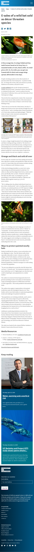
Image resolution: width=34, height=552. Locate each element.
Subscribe (4, 488)
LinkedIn (15, 545)
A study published (6, 87)
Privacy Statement (18, 540)
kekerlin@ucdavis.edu (11, 344)
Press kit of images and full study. (10, 347)
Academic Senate (5, 530)
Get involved (4, 514)
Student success (4, 510)
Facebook (2, 545)
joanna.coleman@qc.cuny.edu (14, 339)
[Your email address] (17, 482)
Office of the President (6, 528)
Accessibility (3, 540)
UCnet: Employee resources (7, 534)
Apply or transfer (5, 526)
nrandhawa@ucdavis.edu (24, 334)
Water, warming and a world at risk (16, 397)
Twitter (4, 545)
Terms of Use (10, 540)
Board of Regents (5, 532)
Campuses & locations (6, 508)
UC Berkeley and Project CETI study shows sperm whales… (15, 449)
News (7, 9)
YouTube (12, 545)
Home (2, 9)
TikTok (10, 545)
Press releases (4, 516)
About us (3, 512)
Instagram (7, 545)
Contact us (3, 518)
